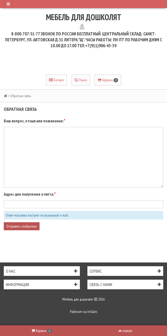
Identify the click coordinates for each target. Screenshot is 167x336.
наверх (125, 330)
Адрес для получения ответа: (29, 194)
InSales (92, 311)
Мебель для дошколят (83, 17)
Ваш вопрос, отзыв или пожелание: (34, 120)
